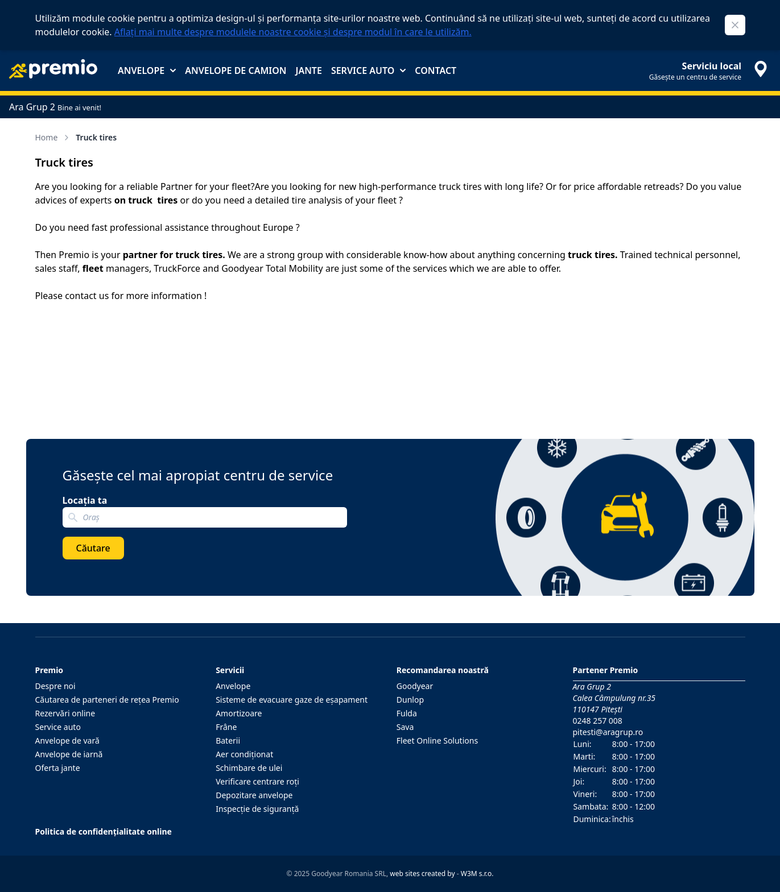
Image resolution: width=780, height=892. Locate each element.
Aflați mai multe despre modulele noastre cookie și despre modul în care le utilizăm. (293, 32)
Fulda (407, 713)
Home (53, 137)
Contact (435, 70)
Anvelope (147, 70)
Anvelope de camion (235, 70)
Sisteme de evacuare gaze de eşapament (292, 699)
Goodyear (415, 686)
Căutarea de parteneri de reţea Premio (107, 699)
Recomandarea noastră (443, 670)
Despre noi (55, 686)
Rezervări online (65, 713)
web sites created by (422, 873)
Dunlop (410, 699)
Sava (405, 726)
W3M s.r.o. (477, 873)
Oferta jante (57, 767)
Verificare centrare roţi (257, 781)
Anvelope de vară (67, 740)
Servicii (230, 670)
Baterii (228, 740)
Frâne (226, 726)
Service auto (368, 70)
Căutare (93, 548)
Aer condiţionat (244, 754)
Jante (308, 70)
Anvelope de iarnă (69, 754)
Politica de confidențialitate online (103, 831)
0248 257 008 (597, 720)
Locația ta (85, 500)
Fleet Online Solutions (437, 740)
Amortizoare (239, 713)
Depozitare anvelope (254, 795)
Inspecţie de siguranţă (257, 808)
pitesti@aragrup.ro (608, 732)
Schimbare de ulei (249, 767)
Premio (49, 670)
